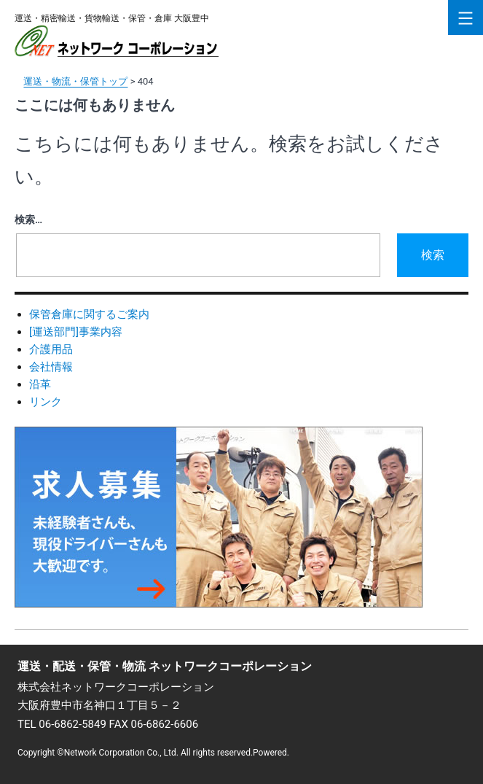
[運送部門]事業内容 (75, 331)
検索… (28, 219)
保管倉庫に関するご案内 (89, 314)
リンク (45, 401)
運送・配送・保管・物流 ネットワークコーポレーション (164, 666)
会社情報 (51, 366)
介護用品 (51, 349)
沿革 (40, 384)
